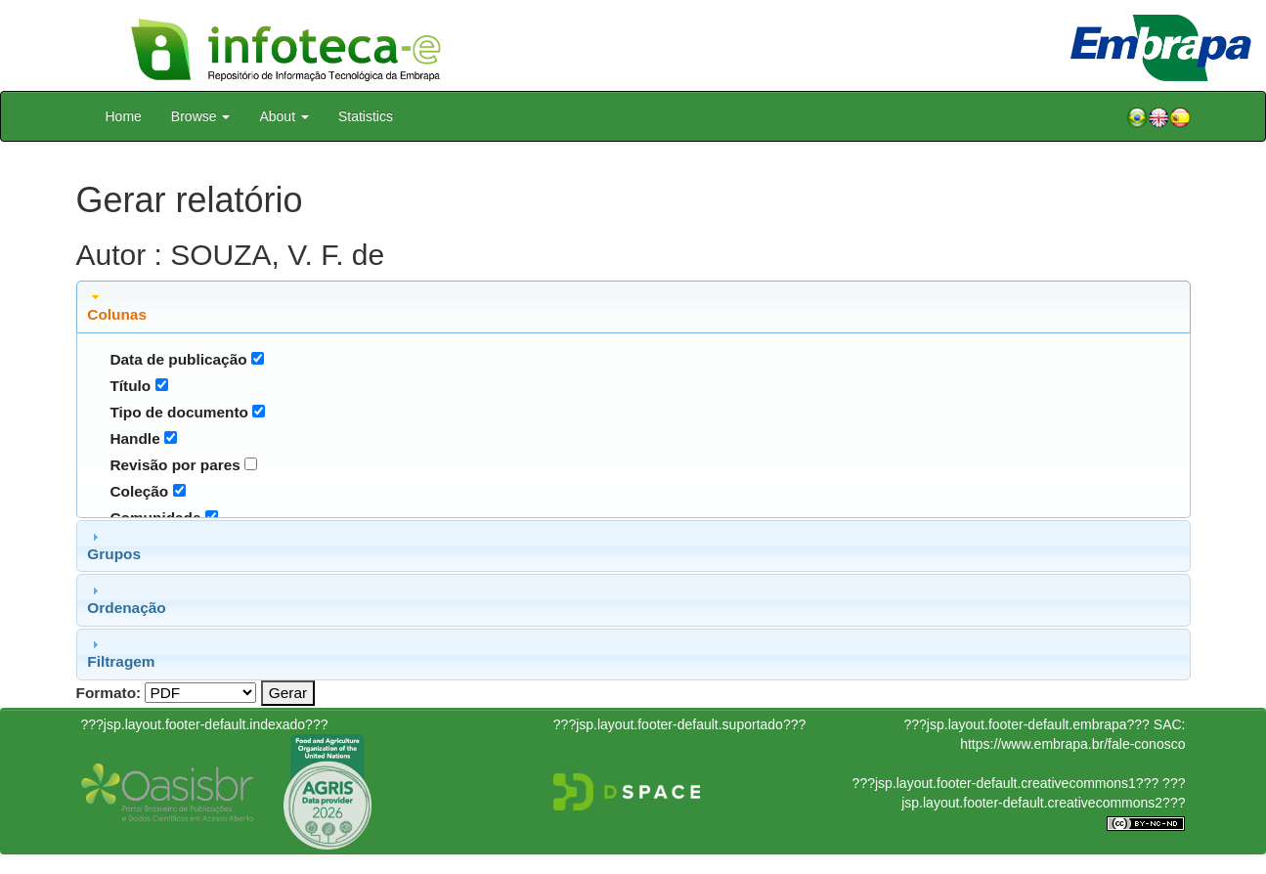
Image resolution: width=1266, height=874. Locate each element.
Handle (134, 438)
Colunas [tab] (117, 306)
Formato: (109, 692)
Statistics (365, 116)
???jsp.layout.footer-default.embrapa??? (1027, 724)
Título (130, 385)
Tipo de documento (178, 412)
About (283, 116)
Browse (201, 116)
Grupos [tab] (114, 545)
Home (124, 116)
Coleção (138, 491)
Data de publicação (177, 359)
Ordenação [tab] (126, 599)
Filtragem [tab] (120, 653)
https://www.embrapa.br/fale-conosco (1072, 744)
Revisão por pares (174, 465)
